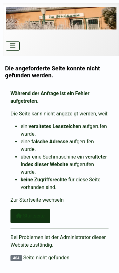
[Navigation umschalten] (13, 46)
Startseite (30, 216)
